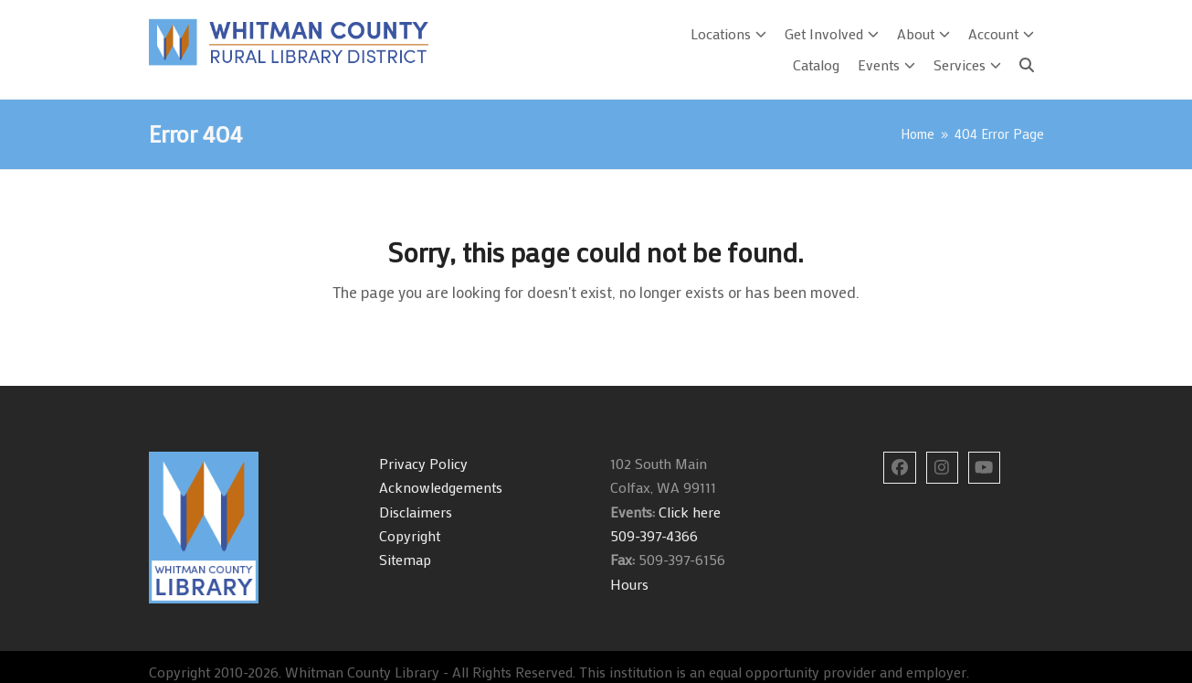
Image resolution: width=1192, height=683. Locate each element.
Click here (688, 511)
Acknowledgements (440, 486)
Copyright (409, 535)
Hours (629, 583)
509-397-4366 (654, 535)
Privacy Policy (423, 463)
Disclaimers (415, 511)
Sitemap (405, 559)
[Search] (1026, 64)
